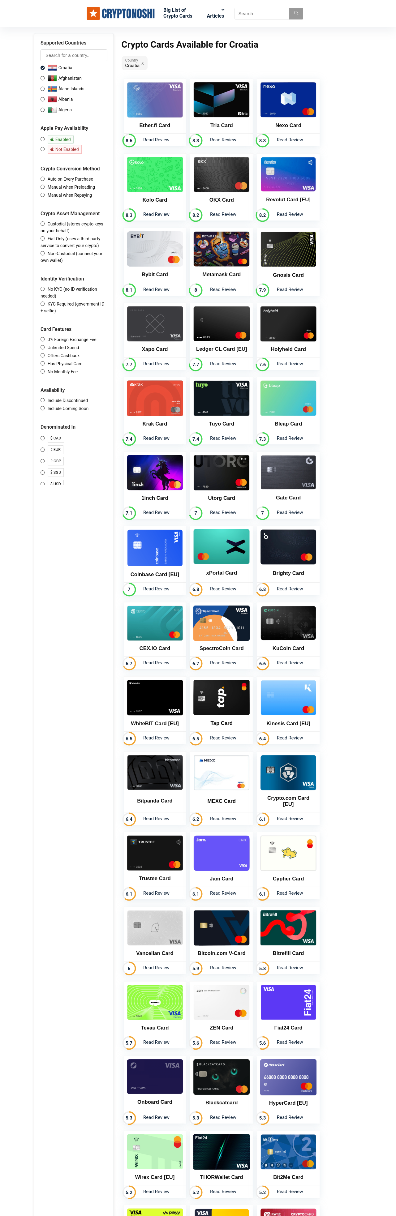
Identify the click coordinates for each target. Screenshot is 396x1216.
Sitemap (179, 1170)
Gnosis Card (151, 265)
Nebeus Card (332, 999)
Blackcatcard (152, 857)
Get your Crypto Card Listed (197, 1187)
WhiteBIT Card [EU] (152, 560)
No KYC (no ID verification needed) (69, 292)
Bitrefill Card (331, 713)
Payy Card (211, 928)
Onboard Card (331, 786)
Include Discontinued (68, 400)
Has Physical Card (65, 363)
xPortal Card (331, 411)
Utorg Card (151, 412)
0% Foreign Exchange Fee (72, 339)
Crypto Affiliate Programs (195, 1144)
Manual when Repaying (70, 195)
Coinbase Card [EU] (271, 413)
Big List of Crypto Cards (177, 13)
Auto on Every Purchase (70, 179)
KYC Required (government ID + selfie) (72, 307)
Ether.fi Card (151, 120)
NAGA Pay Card (271, 998)
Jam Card (332, 637)
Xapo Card (212, 264)
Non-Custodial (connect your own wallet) (71, 257)
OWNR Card (332, 928)
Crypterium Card (271, 928)
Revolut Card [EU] (211, 191)
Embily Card (151, 999)
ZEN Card (211, 786)
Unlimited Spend (63, 347)
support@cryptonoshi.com (265, 1168)
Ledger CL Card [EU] (271, 264)
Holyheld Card (332, 264)
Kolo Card (332, 120)
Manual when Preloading (71, 187)
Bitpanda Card (332, 560)
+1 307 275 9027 (256, 1162)
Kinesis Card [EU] (272, 560)
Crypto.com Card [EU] (212, 636)
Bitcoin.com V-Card (272, 713)
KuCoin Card (332, 486)
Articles (215, 16)
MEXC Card (151, 636)
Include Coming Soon (68, 408)
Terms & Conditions (190, 1161)
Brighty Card (151, 486)
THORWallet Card (331, 857)
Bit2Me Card (151, 928)
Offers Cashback (64, 355)
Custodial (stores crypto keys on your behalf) (72, 227)
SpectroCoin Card (272, 486)
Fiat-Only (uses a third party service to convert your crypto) (70, 242)
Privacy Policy (184, 1152)
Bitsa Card (212, 999)
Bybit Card (272, 191)
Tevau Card (152, 786)
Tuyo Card (211, 337)
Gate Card (211, 411)
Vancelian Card (211, 713)
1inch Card (331, 337)
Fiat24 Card (272, 787)
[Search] (296, 13)
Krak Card (151, 337)
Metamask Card (332, 191)
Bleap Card (272, 337)
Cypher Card (151, 713)
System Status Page (190, 1178)
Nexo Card (272, 121)
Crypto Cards (183, 1135)
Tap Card (211, 560)
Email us (272, 1076)
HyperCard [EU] (211, 857)
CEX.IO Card (211, 486)
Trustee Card (272, 636)
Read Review (153, 135)
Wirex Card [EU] (272, 857)
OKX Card (151, 191)
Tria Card (211, 120)
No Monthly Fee (63, 371)
